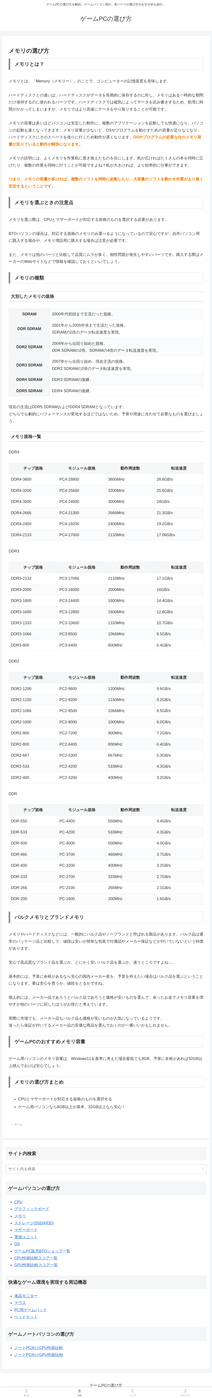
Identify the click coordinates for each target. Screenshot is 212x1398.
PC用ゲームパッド (30, 1310)
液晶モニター (26, 1296)
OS (17, 1244)
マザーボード (26, 1230)
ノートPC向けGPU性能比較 (38, 1355)
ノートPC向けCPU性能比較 (38, 1348)
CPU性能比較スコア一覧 (36, 1258)
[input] (106, 1169)
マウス (20, 1303)
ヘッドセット (26, 1317)
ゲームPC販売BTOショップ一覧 (42, 1251)
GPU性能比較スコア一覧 (36, 1265)
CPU (18, 1202)
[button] (203, 1168)
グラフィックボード (31, 1209)
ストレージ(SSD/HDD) (34, 1223)
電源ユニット (26, 1237)
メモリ (20, 1216)
